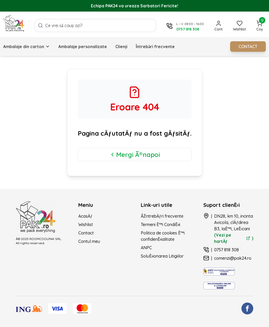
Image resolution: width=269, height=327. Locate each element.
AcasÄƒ (85, 216)
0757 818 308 (226, 249)
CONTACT (248, 46)
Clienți (121, 46)
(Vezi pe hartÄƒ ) (233, 238)
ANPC (146, 247)
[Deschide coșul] (259, 26)
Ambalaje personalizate (82, 46)
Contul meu (89, 241)
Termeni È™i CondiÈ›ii (160, 224)
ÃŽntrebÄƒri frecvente (162, 216)
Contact (86, 233)
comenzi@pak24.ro (232, 258)
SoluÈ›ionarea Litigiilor (162, 256)
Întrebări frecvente (155, 46)
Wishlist (85, 224)
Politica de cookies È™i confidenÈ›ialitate (163, 236)
